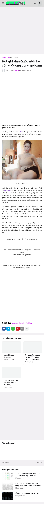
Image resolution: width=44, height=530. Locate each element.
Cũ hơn (38, 463)
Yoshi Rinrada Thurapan (9, 356)
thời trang (7, 190)
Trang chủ (6, 57)
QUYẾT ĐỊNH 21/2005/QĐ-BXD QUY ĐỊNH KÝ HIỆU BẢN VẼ (27, 475)
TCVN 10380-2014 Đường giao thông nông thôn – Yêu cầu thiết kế (28, 484)
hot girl (21, 132)
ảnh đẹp (14, 57)
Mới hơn (6, 463)
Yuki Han (29, 323)
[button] (3, 3)
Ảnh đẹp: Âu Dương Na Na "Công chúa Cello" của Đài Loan (32, 357)
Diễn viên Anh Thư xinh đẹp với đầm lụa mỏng (11, 382)
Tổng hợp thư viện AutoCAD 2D (26, 493)
